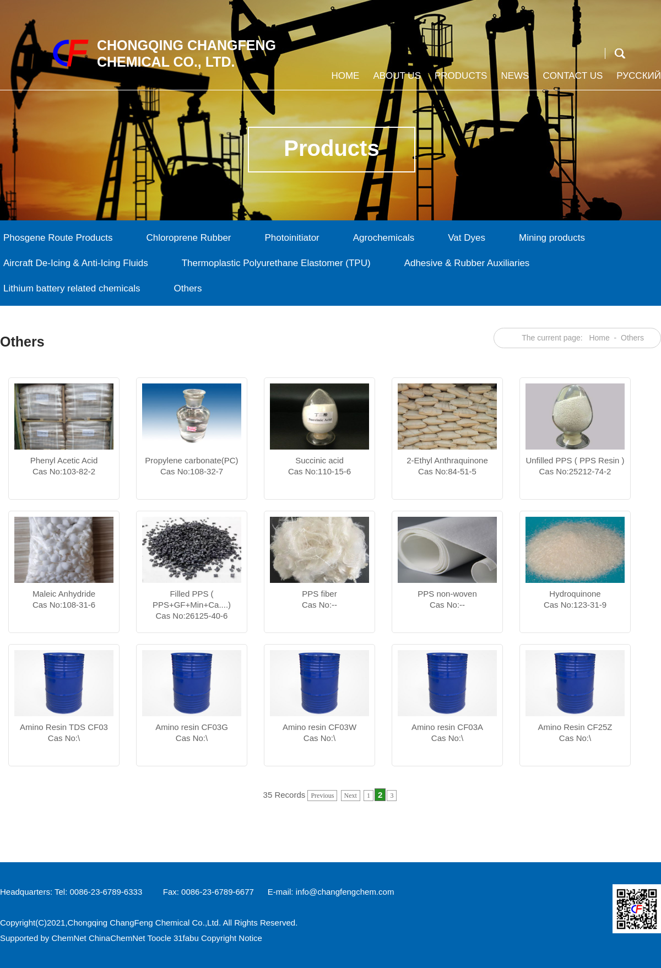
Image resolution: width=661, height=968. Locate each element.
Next (350, 795)
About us (395, 80)
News (513, 80)
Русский (637, 80)
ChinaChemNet (117, 938)
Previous (322, 795)
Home (343, 80)
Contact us (571, 80)
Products (459, 80)
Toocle (159, 938)
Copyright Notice (231, 938)
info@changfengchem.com (345, 891)
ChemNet (68, 938)
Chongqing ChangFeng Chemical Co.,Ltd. (144, 922)
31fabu (186, 938)
